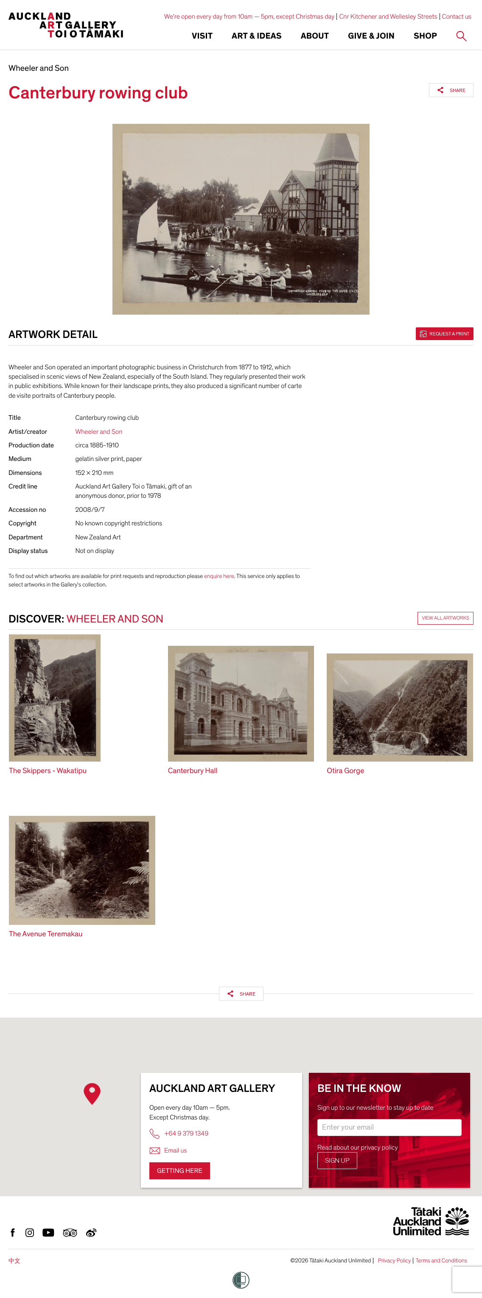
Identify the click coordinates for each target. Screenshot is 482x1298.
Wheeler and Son (38, 68)
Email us (168, 1150)
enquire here (219, 576)
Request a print (444, 333)
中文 (14, 1261)
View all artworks (445, 618)
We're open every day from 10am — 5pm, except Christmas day (249, 16)
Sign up (337, 1160)
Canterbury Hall (193, 771)
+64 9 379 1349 (178, 1133)
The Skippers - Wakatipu (48, 771)
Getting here (179, 1170)
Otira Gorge (345, 771)
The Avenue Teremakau (45, 934)
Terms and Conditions (441, 1261)
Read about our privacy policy (357, 1147)
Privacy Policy (394, 1261)
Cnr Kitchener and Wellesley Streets (388, 16)
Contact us (457, 16)
